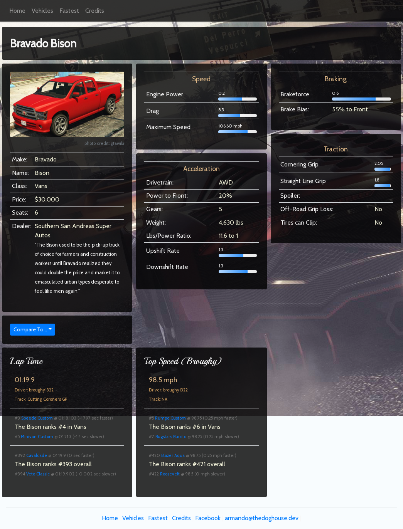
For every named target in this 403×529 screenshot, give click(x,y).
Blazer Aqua (173, 455)
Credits (94, 10)
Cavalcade (36, 455)
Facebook (208, 518)
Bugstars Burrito (170, 436)
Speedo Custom (37, 418)
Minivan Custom (37, 436)
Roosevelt (170, 474)
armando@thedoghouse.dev (261, 518)
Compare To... (30, 329)
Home (17, 10)
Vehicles (42, 10)
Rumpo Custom (170, 418)
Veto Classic (38, 474)
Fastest (69, 10)
